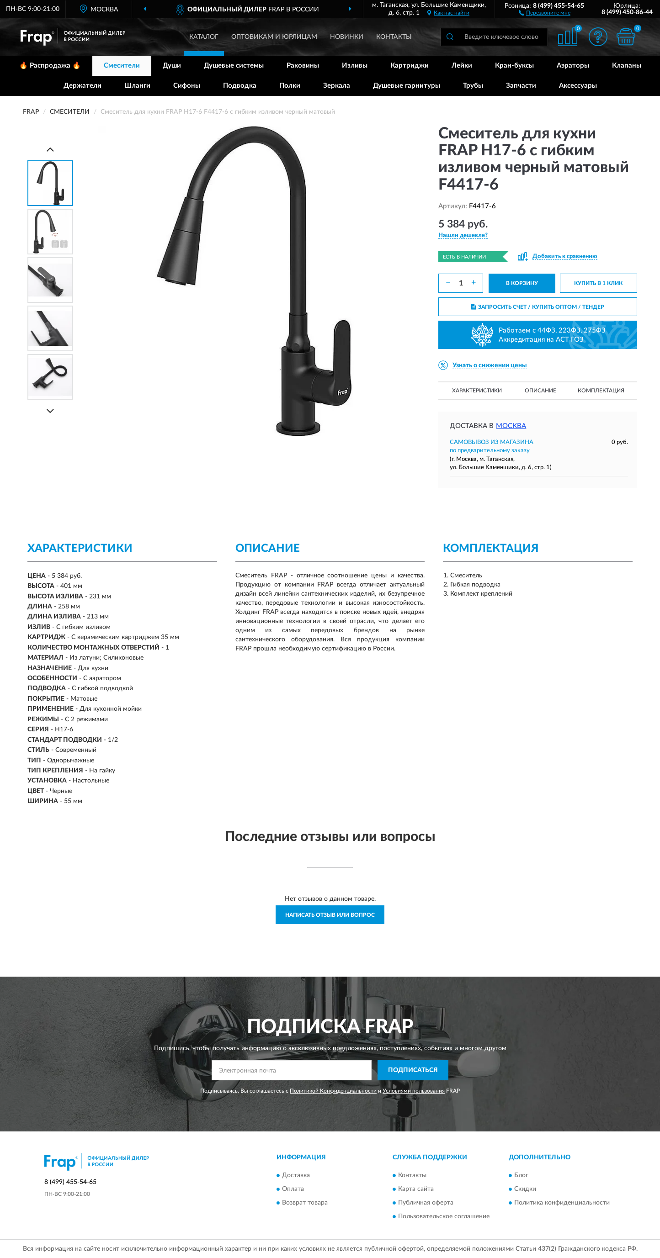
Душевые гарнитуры (406, 85)
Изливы (354, 65)
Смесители (122, 65)
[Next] (50, 411)
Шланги (137, 85)
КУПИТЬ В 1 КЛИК (598, 283)
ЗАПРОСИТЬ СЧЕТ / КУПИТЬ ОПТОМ (537, 307)
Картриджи (409, 65)
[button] (544, 12)
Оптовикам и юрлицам (274, 37)
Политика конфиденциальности (562, 1203)
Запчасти (521, 85)
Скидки (525, 1189)
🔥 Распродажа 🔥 (50, 65)
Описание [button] (540, 390)
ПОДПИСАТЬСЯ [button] (413, 1070)
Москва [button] (511, 426)
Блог (521, 1175)
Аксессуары (578, 85)
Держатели (82, 85)
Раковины (303, 65)
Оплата (293, 1189)
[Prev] (50, 149)
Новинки (346, 37)
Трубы (473, 85)
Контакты (394, 37)
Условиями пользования (414, 1091)
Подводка (239, 85)
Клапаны (626, 65)
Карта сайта (416, 1189)
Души (172, 65)
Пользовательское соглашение (444, 1216)
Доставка (296, 1175)
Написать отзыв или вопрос (330, 915)
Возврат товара (305, 1203)
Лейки (462, 65)
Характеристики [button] (477, 390)
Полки (289, 85)
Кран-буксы (514, 65)
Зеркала (336, 85)
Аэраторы (573, 65)
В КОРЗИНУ (522, 283)
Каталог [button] (203, 37)
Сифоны (186, 85)
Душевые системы (234, 65)
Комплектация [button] (601, 390)
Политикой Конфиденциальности (333, 1091)
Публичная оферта (425, 1203)
